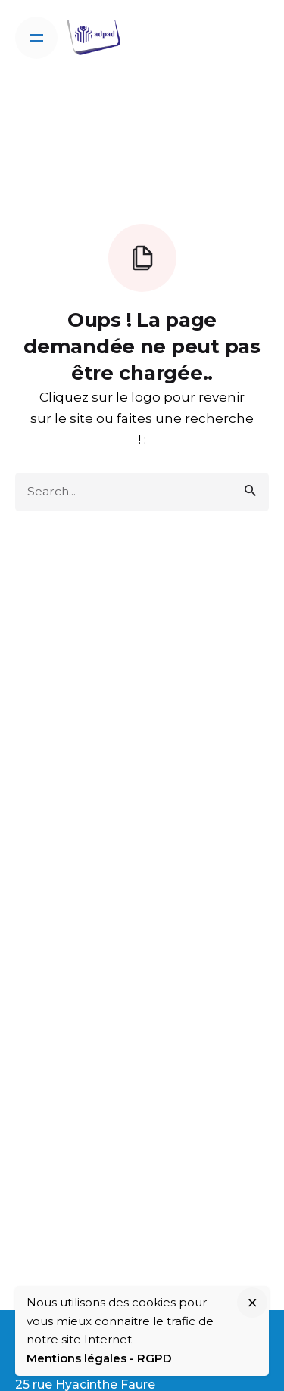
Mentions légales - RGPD (99, 1358)
